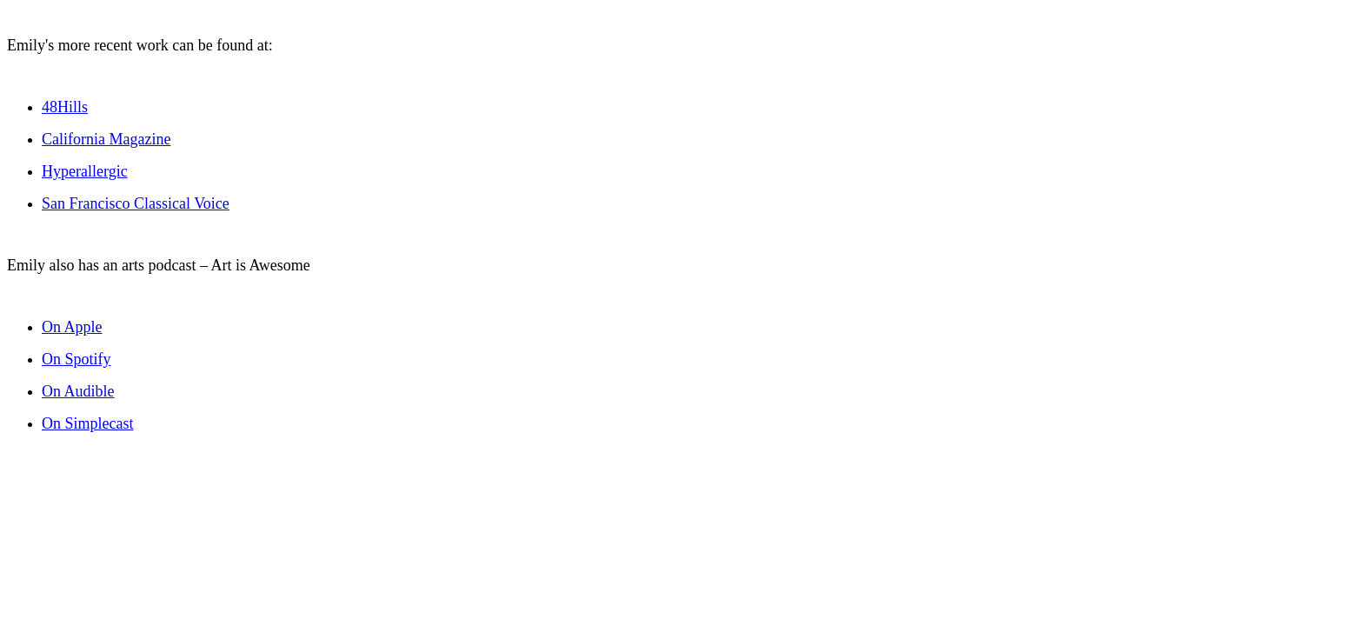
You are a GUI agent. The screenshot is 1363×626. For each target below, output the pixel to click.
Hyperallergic (85, 171)
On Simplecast (88, 423)
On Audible (78, 391)
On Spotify (76, 359)
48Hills (65, 107)
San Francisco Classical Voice (135, 203)
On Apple (72, 327)
